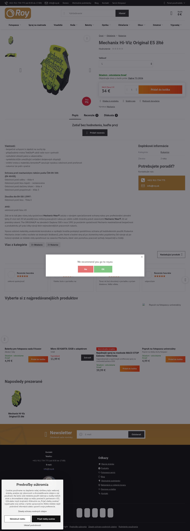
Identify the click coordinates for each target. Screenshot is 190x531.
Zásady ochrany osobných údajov (32, 511)
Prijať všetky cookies (46, 519)
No (85, 269)
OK (103, 269)
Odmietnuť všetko (17, 519)
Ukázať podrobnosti (32, 525)
